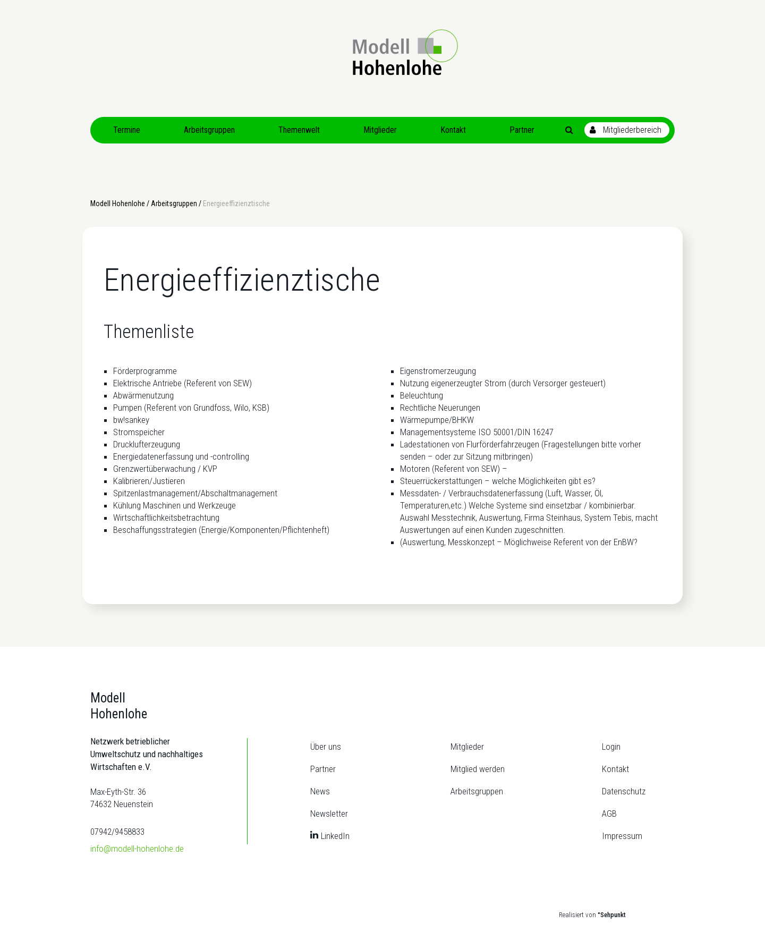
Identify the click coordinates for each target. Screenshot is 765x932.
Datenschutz (623, 791)
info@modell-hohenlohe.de (137, 848)
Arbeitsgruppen (174, 203)
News (320, 791)
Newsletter (329, 813)
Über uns (325, 746)
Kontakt (615, 769)
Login (611, 746)
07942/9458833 (117, 831)
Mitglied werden (477, 769)
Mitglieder (467, 746)
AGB (609, 813)
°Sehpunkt (612, 915)
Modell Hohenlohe (117, 203)
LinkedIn (335, 836)
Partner (323, 769)
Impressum (622, 836)
